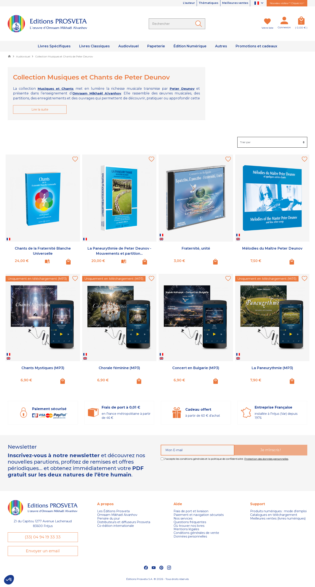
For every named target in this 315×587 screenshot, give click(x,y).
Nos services (183, 519)
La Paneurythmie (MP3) (272, 368)
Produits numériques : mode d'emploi (278, 512)
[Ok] (199, 24)
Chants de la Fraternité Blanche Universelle (42, 251)
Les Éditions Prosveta (113, 512)
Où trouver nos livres (189, 526)
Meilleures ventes (233, 3)
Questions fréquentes (190, 522)
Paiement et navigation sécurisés (199, 515)
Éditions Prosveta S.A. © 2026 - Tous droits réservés (157, 581)
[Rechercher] (177, 23)
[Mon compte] (284, 21)
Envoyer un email (43, 553)
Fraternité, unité (196, 248)
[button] (9, 580)
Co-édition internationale (115, 526)
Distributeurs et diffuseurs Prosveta (123, 522)
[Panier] (301, 21)
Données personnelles (190, 537)
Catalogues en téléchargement (273, 515)
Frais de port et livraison (191, 512)
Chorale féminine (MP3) (119, 368)
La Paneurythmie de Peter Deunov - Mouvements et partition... (119, 251)
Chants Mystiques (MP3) (42, 368)
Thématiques (203, 3)
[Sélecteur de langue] (259, 3)
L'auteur (181, 3)
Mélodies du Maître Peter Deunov (272, 248)
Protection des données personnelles (266, 459)
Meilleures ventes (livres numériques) (278, 519)
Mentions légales (186, 530)
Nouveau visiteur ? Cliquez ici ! (287, 3)
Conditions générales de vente (196, 533)
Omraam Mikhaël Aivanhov (117, 515)
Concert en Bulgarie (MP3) (195, 368)
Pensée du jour (108, 519)
